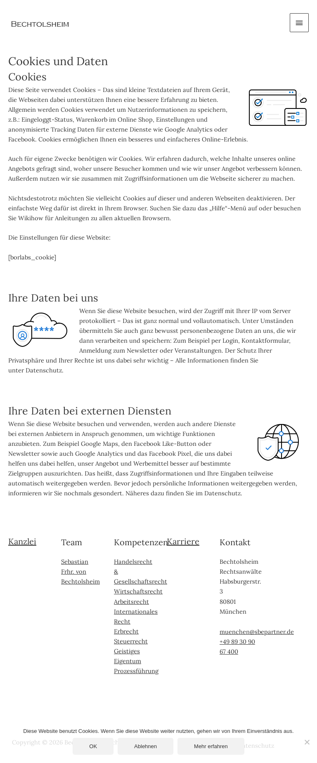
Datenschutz (44, 370)
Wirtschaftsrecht (138, 591)
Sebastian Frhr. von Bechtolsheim (80, 571)
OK (93, 746)
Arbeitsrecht (131, 601)
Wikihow (30, 218)
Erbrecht (126, 631)
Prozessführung (136, 671)
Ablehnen (145, 746)
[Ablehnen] (307, 742)
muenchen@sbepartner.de (257, 632)
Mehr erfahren (211, 746)
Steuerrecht (131, 641)
